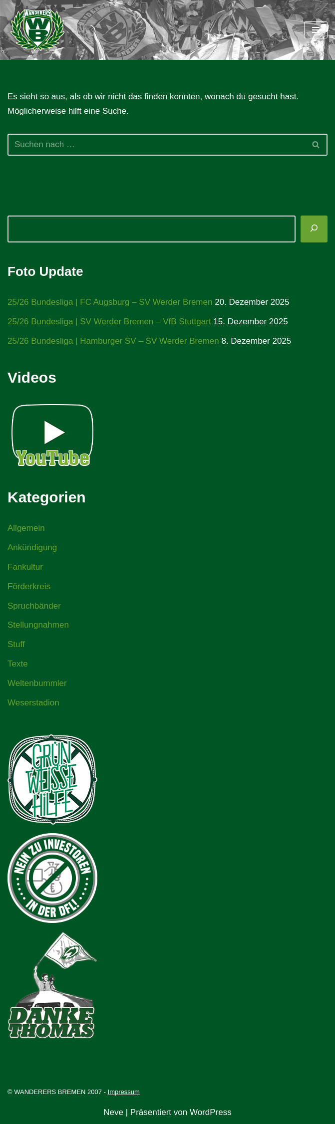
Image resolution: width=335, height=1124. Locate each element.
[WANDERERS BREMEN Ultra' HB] (37, 30)
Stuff (16, 644)
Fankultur (25, 567)
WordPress (211, 1112)
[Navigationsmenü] (316, 29)
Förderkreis (28, 586)
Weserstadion (33, 702)
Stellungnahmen (38, 625)
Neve (113, 1112)
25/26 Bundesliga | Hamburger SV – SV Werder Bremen (113, 341)
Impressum (124, 1092)
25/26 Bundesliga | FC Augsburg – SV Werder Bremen (109, 302)
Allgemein (26, 528)
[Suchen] (156, 145)
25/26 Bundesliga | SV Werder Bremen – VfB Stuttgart (109, 321)
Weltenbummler (37, 683)
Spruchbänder (34, 606)
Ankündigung (32, 547)
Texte (17, 664)
